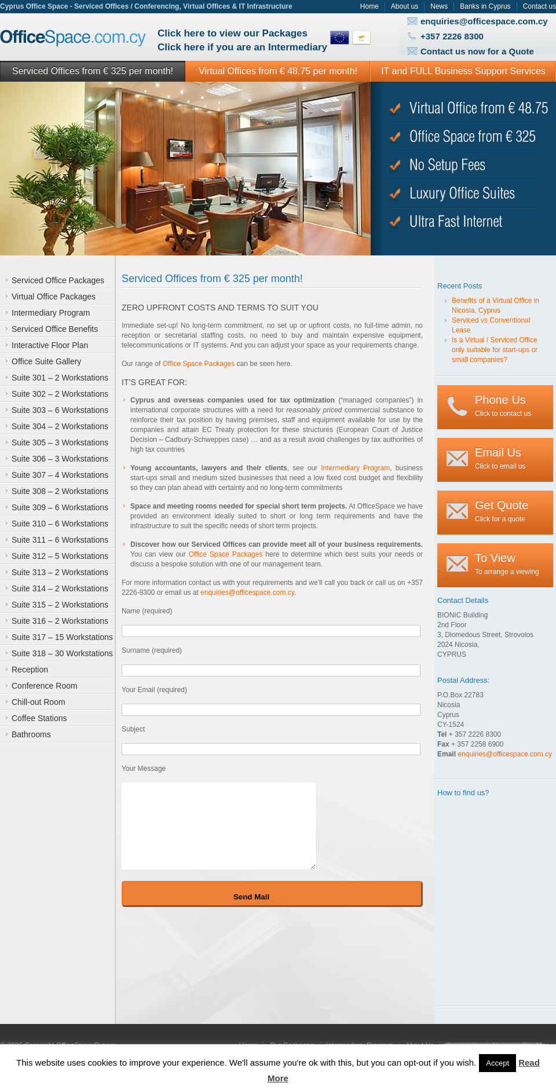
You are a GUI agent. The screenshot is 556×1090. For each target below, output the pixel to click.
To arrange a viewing (507, 563)
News (439, 6)
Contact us (539, 6)
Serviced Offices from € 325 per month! (92, 71)
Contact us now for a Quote (477, 51)
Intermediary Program (355, 468)
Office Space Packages (199, 364)
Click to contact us (503, 405)
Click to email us (500, 458)
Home (369, 6)
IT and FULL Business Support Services (463, 71)
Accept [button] (497, 1063)
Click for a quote (501, 511)
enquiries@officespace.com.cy (484, 21)
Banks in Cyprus (485, 6)
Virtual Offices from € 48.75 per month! (278, 71)
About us (404, 6)
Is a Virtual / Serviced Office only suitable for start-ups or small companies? (494, 350)
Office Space (73, 38)
